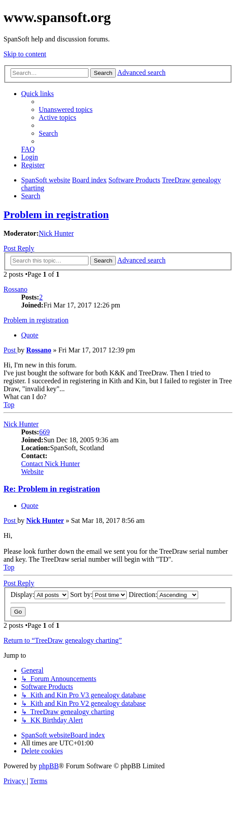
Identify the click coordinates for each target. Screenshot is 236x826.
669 (44, 432)
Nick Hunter (56, 233)
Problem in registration (56, 214)
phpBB (49, 766)
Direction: (163, 594)
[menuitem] (65, 109)
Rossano (15, 289)
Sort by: (98, 594)
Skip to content (25, 54)
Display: (39, 594)
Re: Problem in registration (52, 488)
